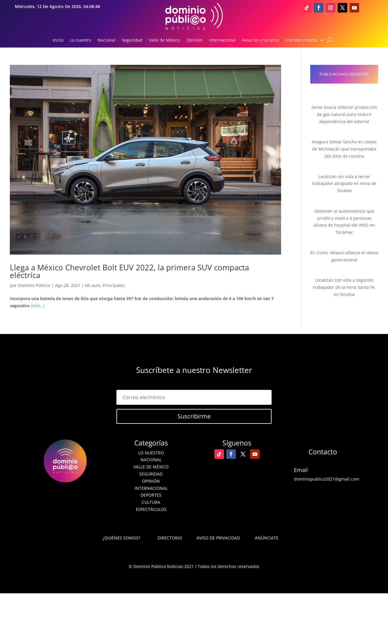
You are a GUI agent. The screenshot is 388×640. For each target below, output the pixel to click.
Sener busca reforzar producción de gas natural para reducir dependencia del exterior (344, 114)
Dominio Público (34, 285)
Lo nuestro (80, 40)
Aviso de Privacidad (218, 538)
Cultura (151, 502)
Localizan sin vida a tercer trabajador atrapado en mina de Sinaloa (344, 184)
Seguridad (132, 40)
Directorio (170, 538)
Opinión (194, 40)
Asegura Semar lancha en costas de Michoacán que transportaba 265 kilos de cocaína (344, 149)
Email (301, 469)
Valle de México (164, 40)
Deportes (151, 495)
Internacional (222, 40)
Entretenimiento (301, 40)
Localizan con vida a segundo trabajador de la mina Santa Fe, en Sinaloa (344, 287)
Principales (114, 285)
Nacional (106, 40)
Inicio (58, 40)
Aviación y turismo (260, 40)
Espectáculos (151, 509)
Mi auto (92, 285)
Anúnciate (266, 538)
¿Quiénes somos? (121, 538)
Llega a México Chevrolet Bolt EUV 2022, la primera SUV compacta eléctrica (129, 271)
